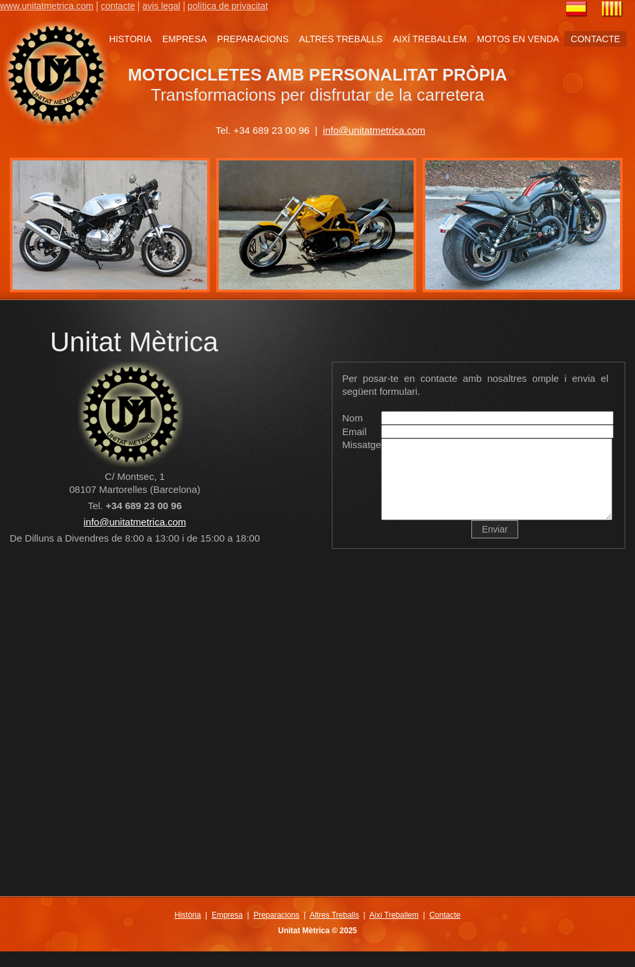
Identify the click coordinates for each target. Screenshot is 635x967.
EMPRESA (184, 39)
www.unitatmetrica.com (46, 6)
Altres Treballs (334, 930)
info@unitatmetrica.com (374, 130)
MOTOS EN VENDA (518, 39)
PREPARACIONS (252, 39)
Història (188, 930)
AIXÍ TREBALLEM (429, 39)
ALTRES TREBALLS (341, 39)
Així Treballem (394, 930)
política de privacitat (228, 6)
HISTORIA (130, 39)
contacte (118, 6)
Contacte (444, 930)
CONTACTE (595, 39)
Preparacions (276, 930)
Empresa (227, 930)
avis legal (161, 6)
